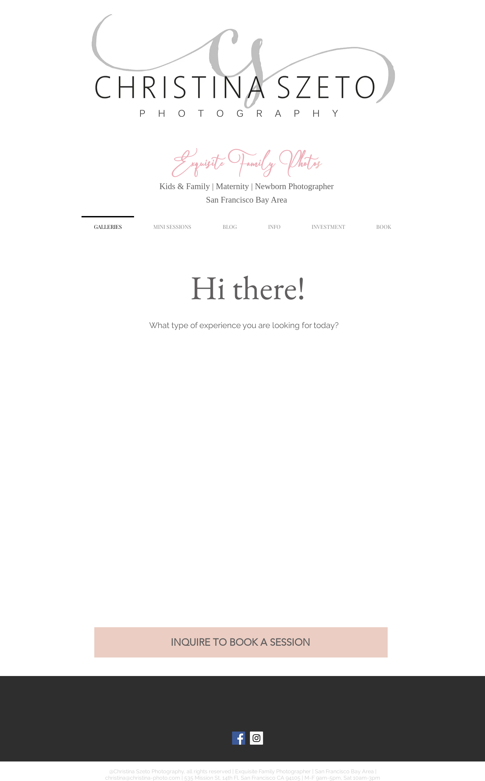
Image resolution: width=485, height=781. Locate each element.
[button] (274, 223)
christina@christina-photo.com (142, 778)
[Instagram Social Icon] (256, 738)
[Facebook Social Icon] (238, 738)
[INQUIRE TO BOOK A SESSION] (241, 642)
